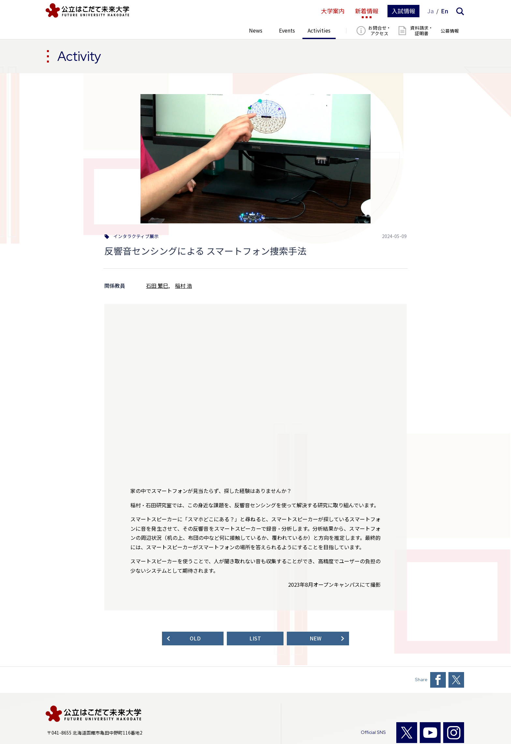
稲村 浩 (183, 286)
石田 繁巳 (157, 286)
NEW (315, 638)
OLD (195, 638)
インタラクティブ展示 (136, 236)
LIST (255, 638)
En (444, 11)
